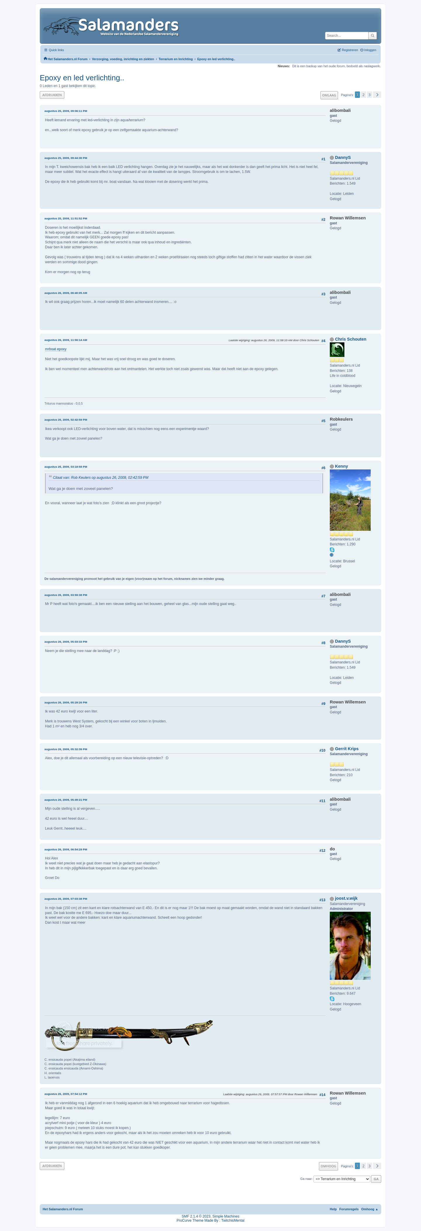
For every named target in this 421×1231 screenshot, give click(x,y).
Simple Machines (225, 1216)
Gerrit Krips (347, 748)
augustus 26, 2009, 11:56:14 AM (65, 339)
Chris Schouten (350, 339)
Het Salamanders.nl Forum (63, 1209)
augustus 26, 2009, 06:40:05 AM (65, 292)
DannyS (343, 157)
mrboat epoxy (55, 349)
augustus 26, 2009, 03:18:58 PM (65, 466)
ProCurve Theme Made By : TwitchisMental (210, 1220)
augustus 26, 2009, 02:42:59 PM (65, 419)
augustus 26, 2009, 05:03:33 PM (65, 641)
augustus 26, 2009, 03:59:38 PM (65, 595)
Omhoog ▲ (369, 1209)
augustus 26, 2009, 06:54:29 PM (65, 849)
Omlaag (329, 95)
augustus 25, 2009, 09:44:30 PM (65, 157)
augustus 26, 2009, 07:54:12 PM (65, 1093)
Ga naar (306, 1178)
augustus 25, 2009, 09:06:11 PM (65, 110)
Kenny (341, 466)
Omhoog (328, 1166)
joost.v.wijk (346, 898)
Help (333, 1209)
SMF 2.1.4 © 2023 (196, 1216)
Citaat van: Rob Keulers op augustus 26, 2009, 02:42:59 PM (100, 478)
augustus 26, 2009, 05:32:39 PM (65, 749)
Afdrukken (52, 95)
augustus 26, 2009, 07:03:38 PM (65, 898)
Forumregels (349, 1209)
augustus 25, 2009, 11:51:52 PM (65, 218)
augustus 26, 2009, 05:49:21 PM (65, 799)
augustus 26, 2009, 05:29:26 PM (65, 702)
